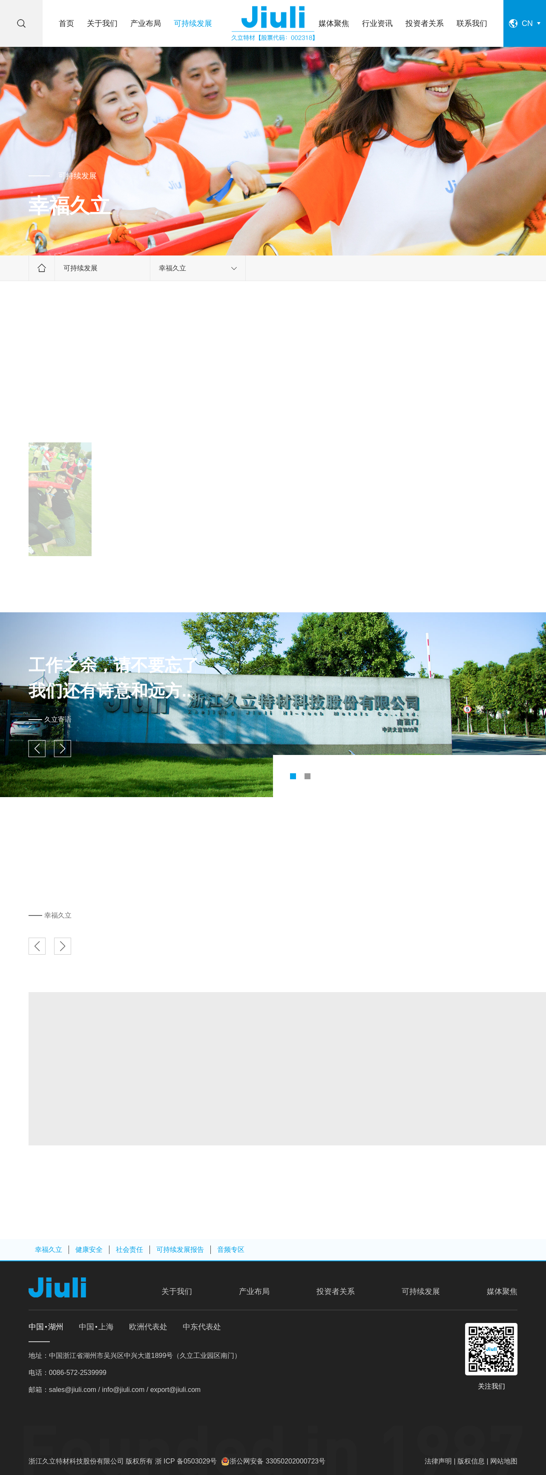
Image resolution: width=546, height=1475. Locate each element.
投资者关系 (424, 23)
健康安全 (89, 1249)
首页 (66, 23)
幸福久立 (198, 268)
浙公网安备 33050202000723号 (277, 1461)
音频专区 (230, 1249)
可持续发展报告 (180, 1249)
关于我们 (102, 23)
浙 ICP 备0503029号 (186, 1461)
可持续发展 (193, 23)
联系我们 (472, 23)
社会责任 (129, 1249)
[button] (293, 776)
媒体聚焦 (334, 23)
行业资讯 (377, 23)
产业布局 (145, 23)
